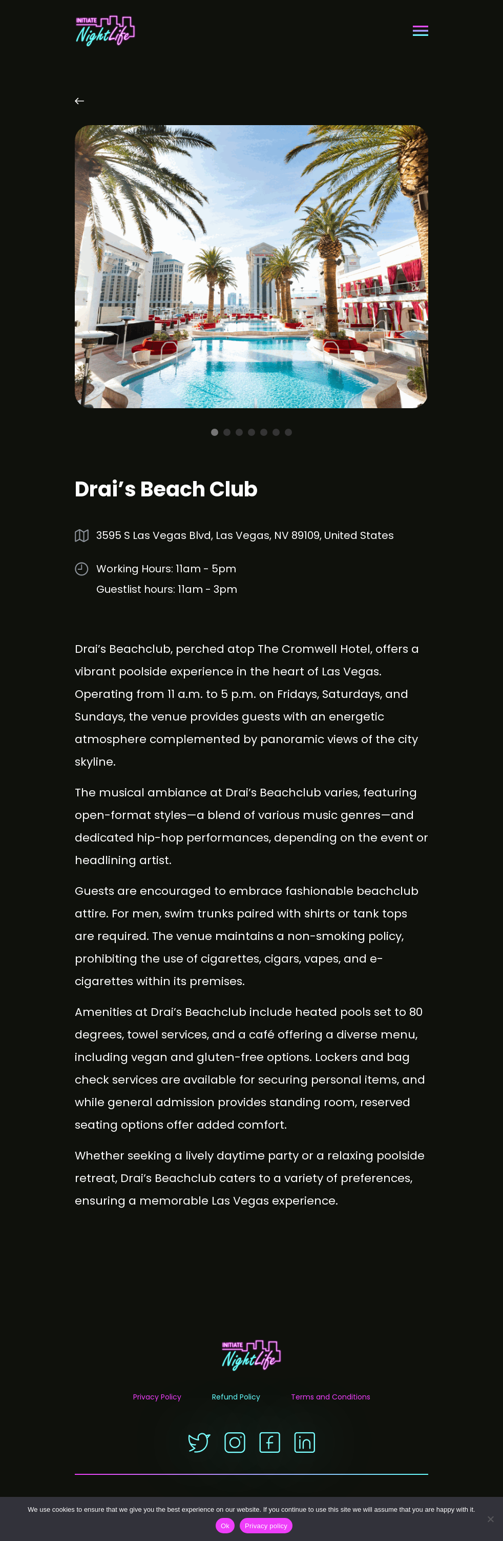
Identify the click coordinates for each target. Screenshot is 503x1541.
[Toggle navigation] (420, 31)
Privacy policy (266, 1526)
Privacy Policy (157, 1398)
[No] (490, 1519)
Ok (225, 1526)
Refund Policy (236, 1398)
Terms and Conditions (330, 1398)
